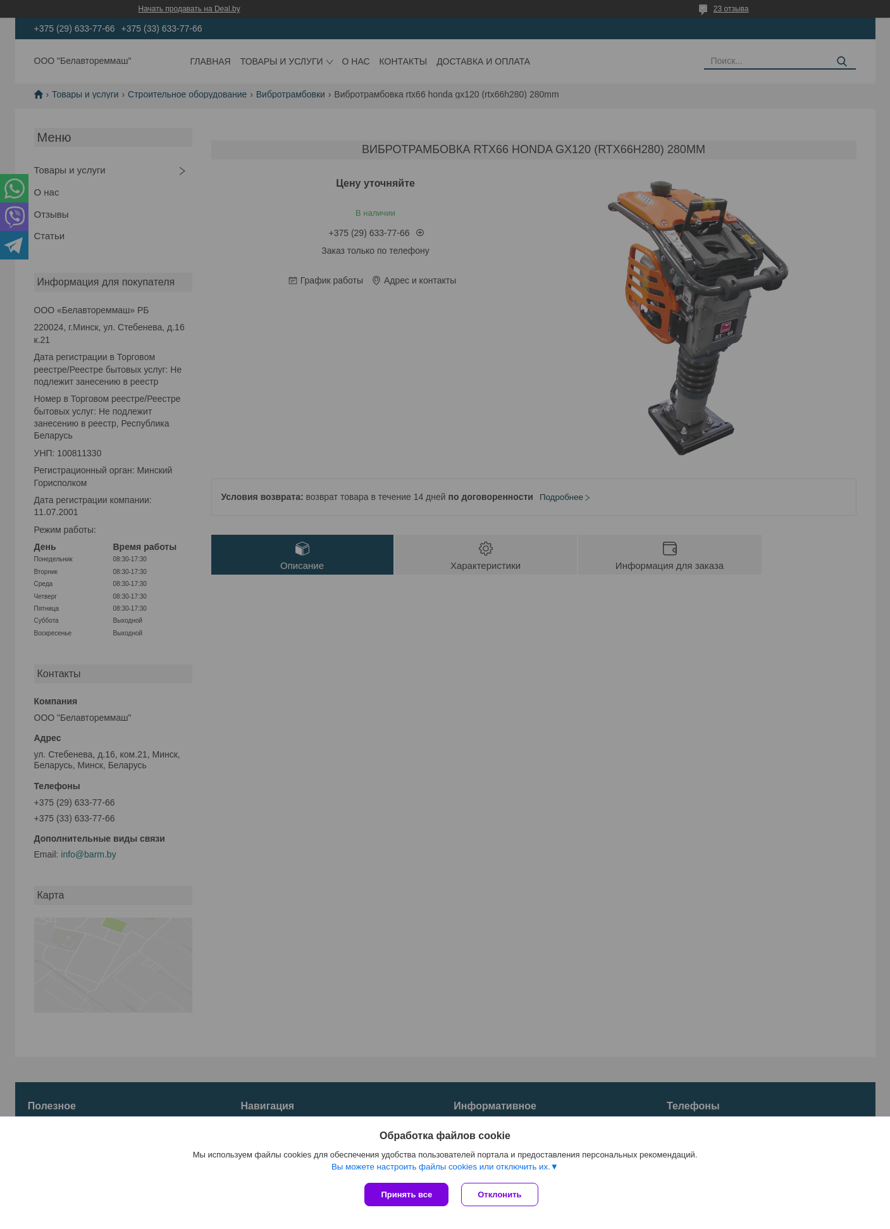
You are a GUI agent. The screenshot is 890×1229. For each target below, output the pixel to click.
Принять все (406, 1194)
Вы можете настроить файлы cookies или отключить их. (440, 1166)
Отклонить (499, 1194)
